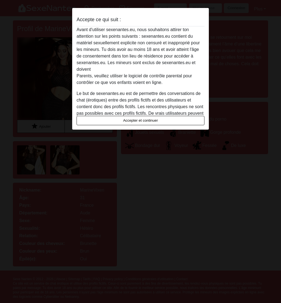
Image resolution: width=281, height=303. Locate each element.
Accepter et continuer (140, 120)
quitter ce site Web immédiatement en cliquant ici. (140, 69)
